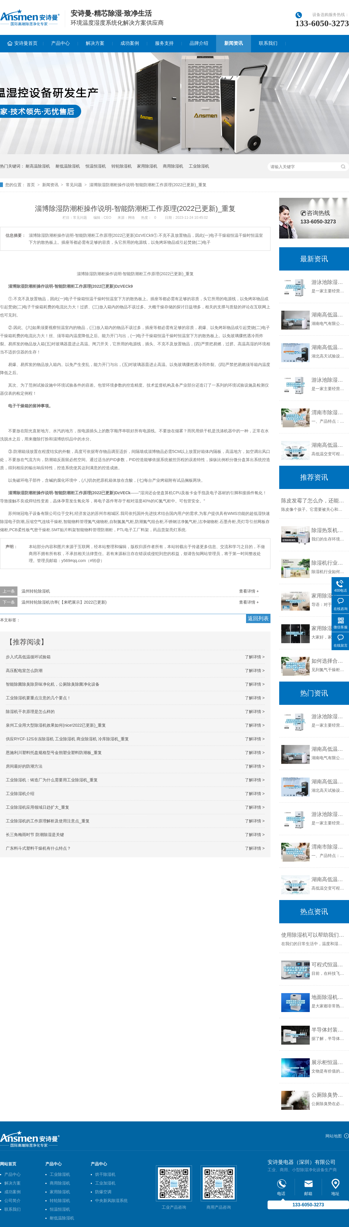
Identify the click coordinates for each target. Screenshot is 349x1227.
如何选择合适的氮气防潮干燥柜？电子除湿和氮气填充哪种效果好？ (328, 661)
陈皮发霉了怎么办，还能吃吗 (313, 501)
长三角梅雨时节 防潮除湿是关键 (35, 834)
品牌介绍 (199, 43)
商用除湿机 (173, 166)
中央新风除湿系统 (111, 1200)
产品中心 (60, 43)
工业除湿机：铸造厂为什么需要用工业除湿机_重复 (52, 780)
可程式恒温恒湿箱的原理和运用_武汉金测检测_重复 (328, 965)
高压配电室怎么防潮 (24, 670)
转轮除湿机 (121, 166)
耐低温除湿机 (68, 166)
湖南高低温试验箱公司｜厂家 (328, 315)
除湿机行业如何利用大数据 (328, 563)
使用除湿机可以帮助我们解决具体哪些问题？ (313, 935)
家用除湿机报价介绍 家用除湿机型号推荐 (328, 596)
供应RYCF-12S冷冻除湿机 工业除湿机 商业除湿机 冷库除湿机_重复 (67, 739)
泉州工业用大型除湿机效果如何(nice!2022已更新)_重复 (56, 725)
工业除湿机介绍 (20, 793)
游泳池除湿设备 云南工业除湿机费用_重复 (328, 380)
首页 (31, 184)
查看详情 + (249, 591)
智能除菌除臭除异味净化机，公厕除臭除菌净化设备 (52, 684)
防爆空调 (103, 1191)
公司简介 (12, 1200)
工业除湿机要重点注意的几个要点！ (38, 698)
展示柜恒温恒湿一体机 (328, 1062)
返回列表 (258, 618)
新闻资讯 (233, 43)
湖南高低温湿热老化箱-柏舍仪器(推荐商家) (328, 445)
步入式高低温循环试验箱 (28, 657)
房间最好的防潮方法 (24, 766)
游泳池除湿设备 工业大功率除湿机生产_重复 (328, 282)
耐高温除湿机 (38, 166)
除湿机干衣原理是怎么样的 (30, 711)
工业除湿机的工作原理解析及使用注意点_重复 (48, 821)
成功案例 (129, 43)
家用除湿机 (147, 166)
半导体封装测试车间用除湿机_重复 (328, 1030)
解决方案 (95, 43)
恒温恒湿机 (96, 166)
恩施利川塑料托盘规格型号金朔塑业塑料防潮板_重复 (54, 752)
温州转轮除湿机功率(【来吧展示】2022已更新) (64, 602)
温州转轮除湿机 (36, 591)
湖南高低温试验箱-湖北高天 (328, 347)
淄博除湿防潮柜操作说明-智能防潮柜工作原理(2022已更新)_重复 (147, 184)
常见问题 (74, 184)
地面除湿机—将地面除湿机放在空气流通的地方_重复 (328, 997)
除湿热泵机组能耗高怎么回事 (328, 530)
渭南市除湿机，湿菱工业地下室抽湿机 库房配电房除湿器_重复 (328, 412)
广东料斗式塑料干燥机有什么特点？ (38, 848)
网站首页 (8, 1164)
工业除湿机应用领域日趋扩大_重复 (37, 807)
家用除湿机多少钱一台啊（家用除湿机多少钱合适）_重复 (328, 628)
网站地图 (333, 1136)
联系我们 (268, 43)
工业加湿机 (105, 1183)
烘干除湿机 (105, 1174)
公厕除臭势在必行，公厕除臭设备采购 (328, 1095)
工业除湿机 (199, 166)
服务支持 (164, 43)
